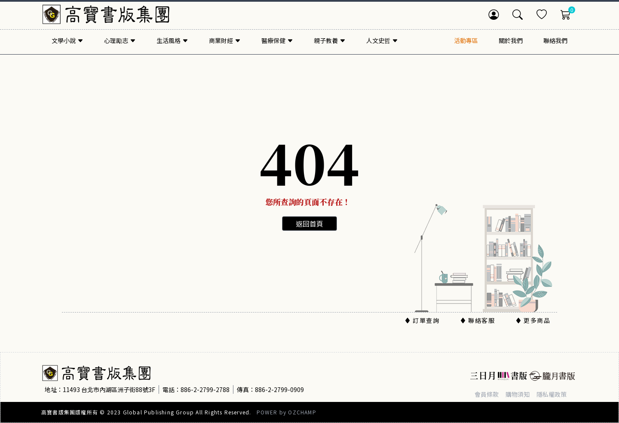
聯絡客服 (477, 320)
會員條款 (487, 394)
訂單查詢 (421, 320)
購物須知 (518, 394)
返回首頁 (309, 223)
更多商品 (532, 320)
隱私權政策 (551, 394)
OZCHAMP (302, 412)
